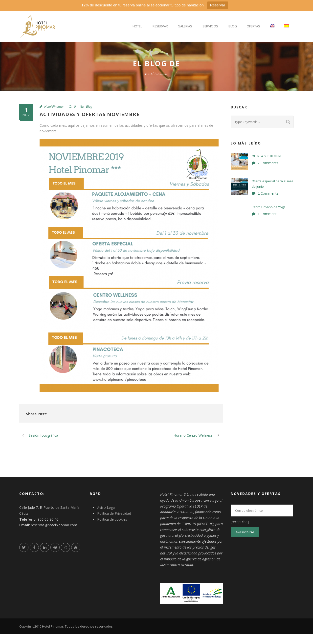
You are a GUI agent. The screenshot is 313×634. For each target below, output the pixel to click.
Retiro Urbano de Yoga (269, 207)
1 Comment (267, 213)
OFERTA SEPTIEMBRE (267, 156)
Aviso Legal (106, 507)
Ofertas (253, 26)
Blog (232, 26)
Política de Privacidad (114, 513)
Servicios (210, 26)
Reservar (217, 5)
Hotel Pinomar (54, 106)
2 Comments (268, 163)
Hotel (137, 26)
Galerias (185, 26)
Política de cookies (112, 519)
